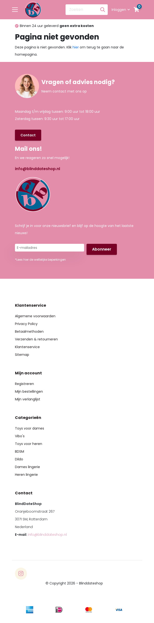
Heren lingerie (26, 474)
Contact (28, 135)
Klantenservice (27, 347)
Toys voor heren (28, 443)
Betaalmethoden (29, 331)
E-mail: (41, 534)
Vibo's (20, 436)
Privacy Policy (26, 323)
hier (76, 47)
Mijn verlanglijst (27, 399)
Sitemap (22, 354)
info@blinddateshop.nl (37, 169)
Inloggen (121, 9)
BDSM (19, 451)
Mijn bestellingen (29, 391)
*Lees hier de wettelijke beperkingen (40, 260)
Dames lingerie (27, 466)
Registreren (24, 383)
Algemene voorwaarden (35, 316)
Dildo (19, 459)
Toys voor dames (29, 428)
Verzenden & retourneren (36, 339)
